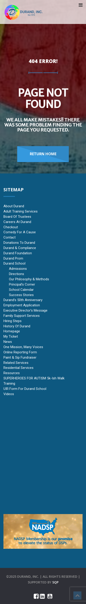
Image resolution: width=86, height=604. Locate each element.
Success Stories (21, 295)
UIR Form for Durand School (24, 389)
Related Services (15, 363)
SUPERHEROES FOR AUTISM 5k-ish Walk (33, 378)
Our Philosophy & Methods (29, 279)
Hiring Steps (12, 321)
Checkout (10, 227)
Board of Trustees (17, 217)
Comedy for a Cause (19, 232)
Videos (8, 394)
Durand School (14, 263)
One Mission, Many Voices (23, 347)
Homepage (11, 331)
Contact (9, 237)
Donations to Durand (19, 243)
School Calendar (21, 290)
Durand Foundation (17, 253)
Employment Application (21, 305)
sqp (55, 582)
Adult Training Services (20, 211)
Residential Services (18, 368)
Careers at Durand (17, 222)
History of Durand (16, 326)
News (7, 342)
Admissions (18, 269)
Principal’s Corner (22, 284)
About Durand (13, 206)
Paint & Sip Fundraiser (19, 357)
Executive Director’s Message (25, 310)
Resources (11, 373)
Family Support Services (21, 316)
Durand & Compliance (19, 248)
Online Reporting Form (20, 352)
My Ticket (10, 336)
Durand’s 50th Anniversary (22, 300)
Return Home (43, 153)
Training (9, 383)
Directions (16, 274)
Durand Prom (13, 258)
